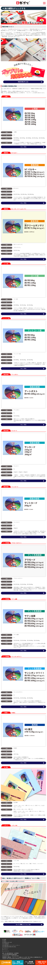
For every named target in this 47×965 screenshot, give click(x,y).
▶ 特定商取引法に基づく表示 (7, 942)
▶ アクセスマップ (5, 948)
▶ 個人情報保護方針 (5, 943)
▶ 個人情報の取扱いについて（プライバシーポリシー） (11, 945)
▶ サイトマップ (5, 949)
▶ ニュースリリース (5, 951)
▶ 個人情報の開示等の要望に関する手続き (9, 946)
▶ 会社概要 (4, 939)
